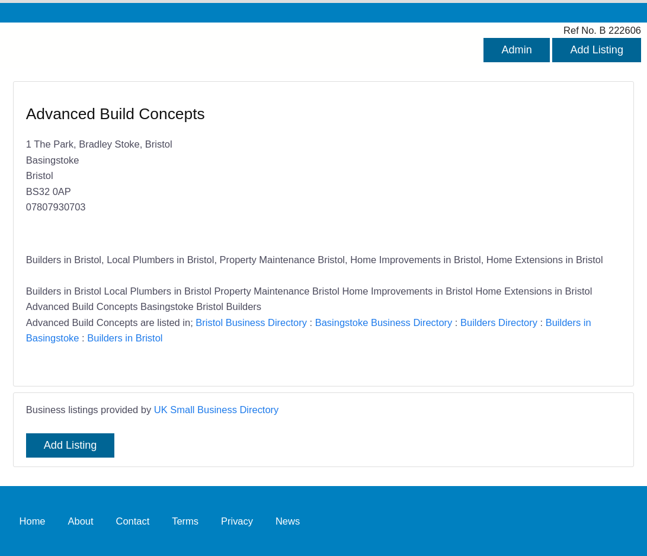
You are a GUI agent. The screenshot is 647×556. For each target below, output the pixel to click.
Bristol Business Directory (251, 322)
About (80, 520)
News (288, 520)
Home (33, 520)
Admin (516, 50)
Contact (132, 520)
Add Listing (596, 50)
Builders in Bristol (124, 338)
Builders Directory (498, 322)
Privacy (237, 520)
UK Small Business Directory (216, 409)
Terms (185, 520)
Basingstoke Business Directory (384, 322)
